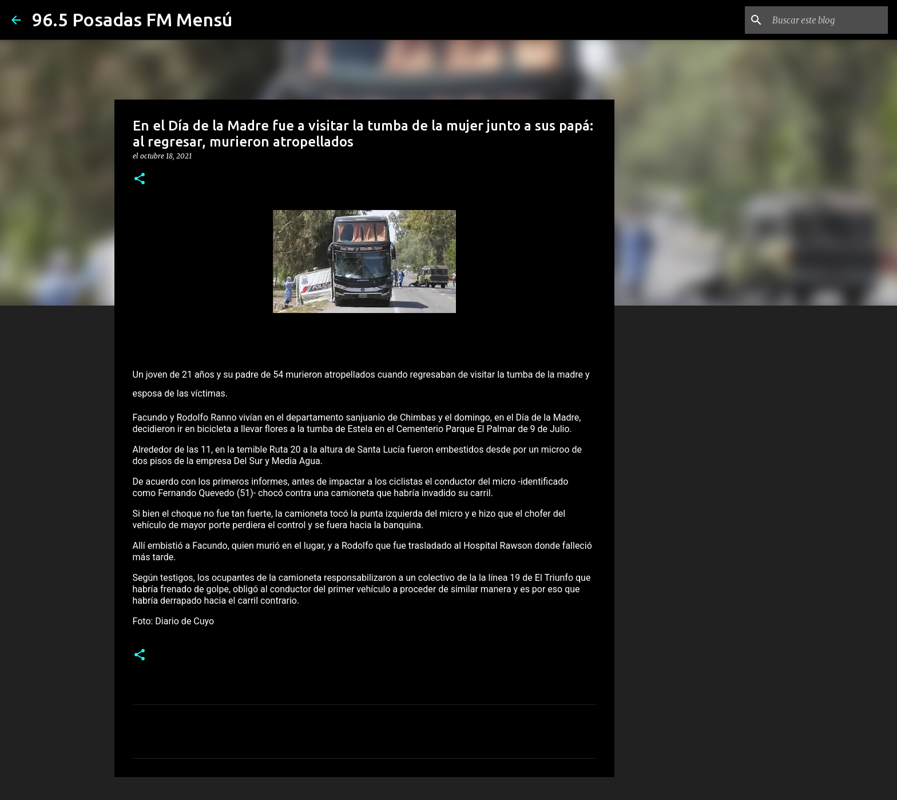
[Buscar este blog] (828, 20)
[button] (139, 179)
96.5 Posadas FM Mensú (132, 19)
